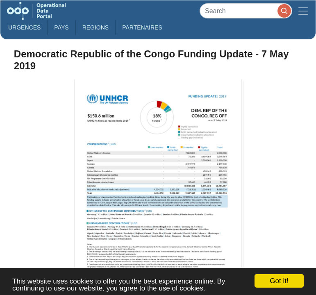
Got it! (279, 281)
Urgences (24, 27)
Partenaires (142, 27)
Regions (95, 27)
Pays (61, 27)
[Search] (246, 10)
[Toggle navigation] (303, 11)
